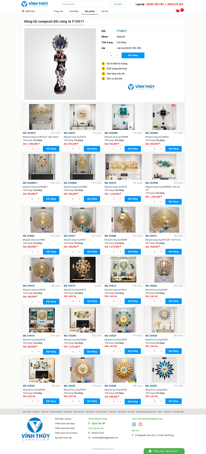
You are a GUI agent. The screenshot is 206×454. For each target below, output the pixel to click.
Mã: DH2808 (70, 183)
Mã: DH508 (110, 385)
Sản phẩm (90, 11)
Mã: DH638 (151, 335)
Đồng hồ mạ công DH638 (156, 340)
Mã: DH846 (28, 236)
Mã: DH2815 (29, 133)
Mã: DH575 (69, 285)
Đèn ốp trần (79, 412)
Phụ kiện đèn (179, 412)
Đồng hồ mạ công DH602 (156, 290)
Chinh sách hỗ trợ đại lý (66, 433)
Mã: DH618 (28, 335)
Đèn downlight (56, 412)
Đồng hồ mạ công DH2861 (75, 340)
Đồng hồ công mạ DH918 (34, 290)
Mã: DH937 (69, 236)
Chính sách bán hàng (65, 423)
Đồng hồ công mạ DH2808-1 (35, 187)
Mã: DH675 (69, 133)
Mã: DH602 (151, 285)
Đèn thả (36, 412)
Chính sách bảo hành (65, 428)
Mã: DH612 (110, 285)
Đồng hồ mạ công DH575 (75, 290)
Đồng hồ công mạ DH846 (34, 240)
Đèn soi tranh (102, 412)
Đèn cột (113, 412)
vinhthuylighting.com (101, 449)
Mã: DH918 (28, 285)
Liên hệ (104, 11)
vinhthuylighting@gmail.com (105, 437)
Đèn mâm (68, 412)
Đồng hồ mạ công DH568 (34, 390)
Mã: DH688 (110, 236)
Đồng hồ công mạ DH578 (116, 187)
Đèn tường (27, 412)
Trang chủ (58, 11)
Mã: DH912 (151, 236)
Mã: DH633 (69, 385)
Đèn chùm (90, 412)
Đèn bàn (131, 412)
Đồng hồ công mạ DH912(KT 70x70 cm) (163, 240)
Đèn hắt (45, 412)
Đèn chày (122, 412)
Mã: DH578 (110, 183)
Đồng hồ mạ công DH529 (116, 340)
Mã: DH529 (110, 335)
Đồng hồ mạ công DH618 (34, 340)
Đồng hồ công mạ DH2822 (157, 137)
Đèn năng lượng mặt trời (146, 412)
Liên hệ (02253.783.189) (129, 48)
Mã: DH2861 (70, 335)
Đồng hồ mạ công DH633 (75, 390)
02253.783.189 (155, 4)
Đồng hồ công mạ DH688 (116, 240)
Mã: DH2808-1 (30, 183)
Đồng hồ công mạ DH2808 (75, 187)
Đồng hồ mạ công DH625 (156, 390)
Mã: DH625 (151, 385)
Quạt (160, 412)
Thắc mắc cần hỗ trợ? (165, 451)
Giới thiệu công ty (63, 419)
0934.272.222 (175, 4)
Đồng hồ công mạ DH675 (75, 137)
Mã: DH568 (28, 385)
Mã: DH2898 (111, 133)
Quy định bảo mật (63, 437)
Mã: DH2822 (151, 133)
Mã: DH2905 (151, 183)
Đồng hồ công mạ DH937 (75, 240)
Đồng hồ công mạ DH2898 (116, 137)
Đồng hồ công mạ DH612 (116, 290)
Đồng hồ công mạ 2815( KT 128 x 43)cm (41, 137)
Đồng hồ (121, 36)
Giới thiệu (74, 11)
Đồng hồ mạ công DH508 (116, 390)
